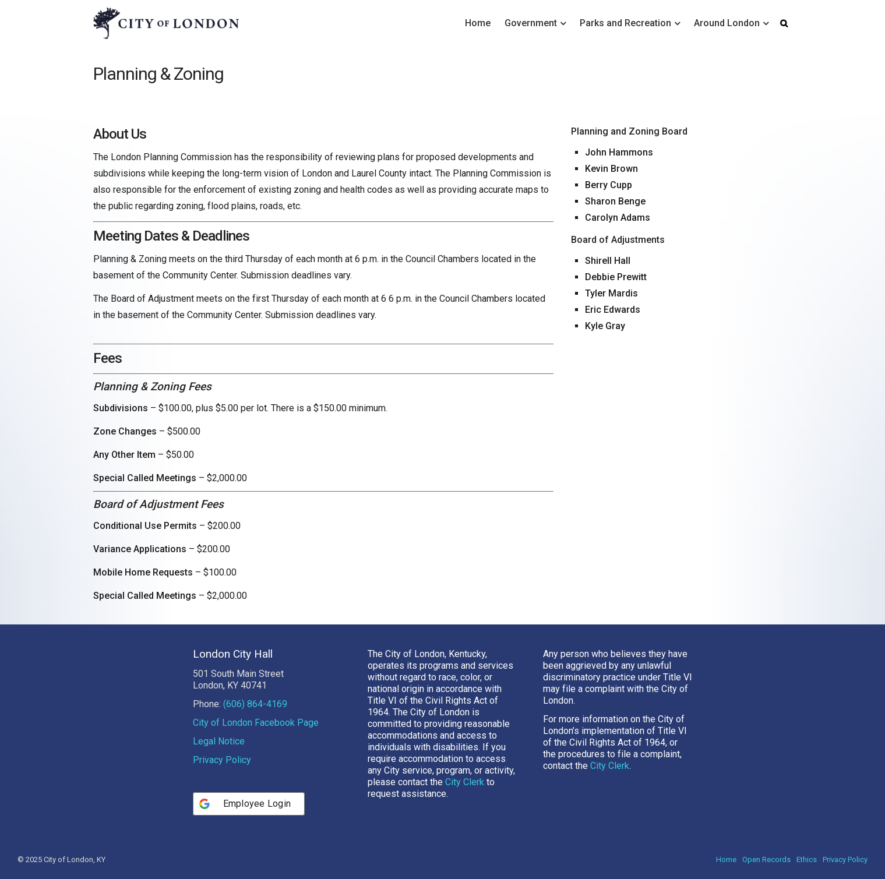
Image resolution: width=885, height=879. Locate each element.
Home (478, 23)
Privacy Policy (222, 759)
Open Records (766, 859)
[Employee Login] (249, 804)
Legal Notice (219, 741)
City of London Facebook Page (256, 722)
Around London (727, 23)
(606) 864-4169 (255, 703)
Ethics (806, 859)
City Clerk (464, 782)
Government (531, 23)
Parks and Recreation (625, 23)
